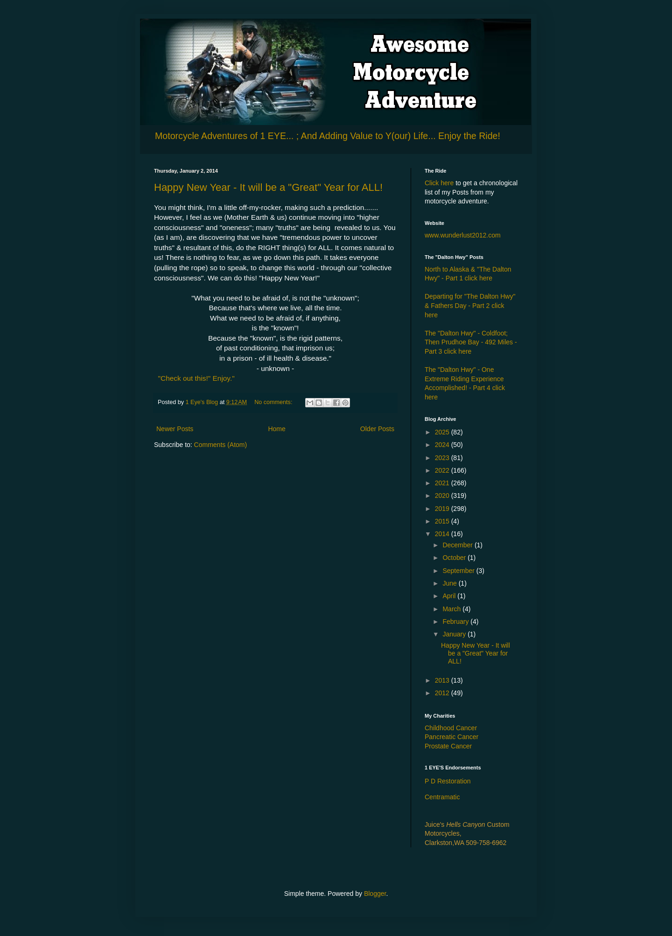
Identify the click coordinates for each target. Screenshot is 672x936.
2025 (443, 432)
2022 (443, 470)
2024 (443, 444)
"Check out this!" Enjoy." (196, 378)
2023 (443, 457)
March (452, 609)
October (455, 557)
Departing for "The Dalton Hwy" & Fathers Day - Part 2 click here (470, 305)
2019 (443, 508)
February (456, 621)
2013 (443, 680)
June (450, 583)
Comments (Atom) (220, 444)
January (455, 634)
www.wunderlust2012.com (463, 235)
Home (276, 429)
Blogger (375, 893)
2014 (443, 534)
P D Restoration (448, 781)
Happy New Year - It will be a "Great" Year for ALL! (268, 187)
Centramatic (442, 797)
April (449, 596)
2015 (443, 521)
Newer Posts (174, 429)
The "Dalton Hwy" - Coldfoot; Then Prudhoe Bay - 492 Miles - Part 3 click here (471, 342)
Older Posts (377, 429)
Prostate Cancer (448, 746)
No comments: (274, 402)
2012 (443, 693)
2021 (443, 483)
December (458, 545)
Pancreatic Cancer (451, 736)
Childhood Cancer (451, 728)
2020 (443, 495)
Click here (439, 183)
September (459, 570)
